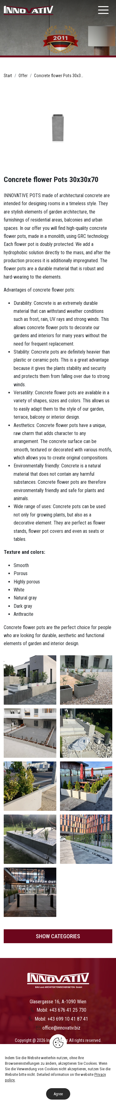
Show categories (58, 936)
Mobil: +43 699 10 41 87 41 (61, 1019)
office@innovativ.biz (61, 1028)
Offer (23, 75)
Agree (58, 1094)
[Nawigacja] (103, 10)
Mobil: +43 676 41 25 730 (61, 1010)
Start (8, 75)
